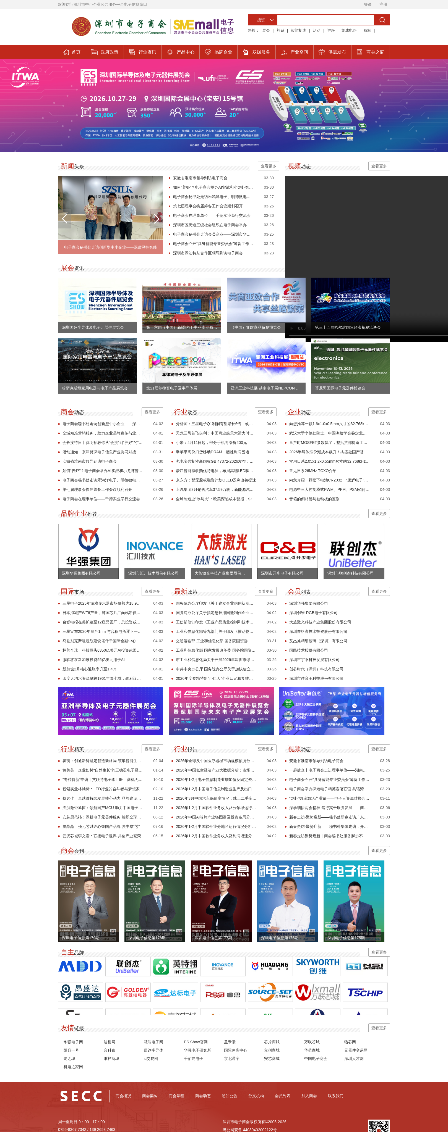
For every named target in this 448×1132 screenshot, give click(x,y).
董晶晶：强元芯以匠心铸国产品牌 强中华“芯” (101, 826)
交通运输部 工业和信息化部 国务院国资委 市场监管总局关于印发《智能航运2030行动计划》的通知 (216, 641)
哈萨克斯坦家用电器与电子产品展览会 (95, 388)
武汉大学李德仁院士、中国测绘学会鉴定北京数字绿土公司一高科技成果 (329, 433)
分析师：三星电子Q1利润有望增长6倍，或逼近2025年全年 (216, 424)
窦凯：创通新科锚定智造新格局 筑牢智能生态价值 (102, 761)
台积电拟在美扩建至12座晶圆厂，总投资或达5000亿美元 (102, 622)
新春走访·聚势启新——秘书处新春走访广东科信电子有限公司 (329, 817)
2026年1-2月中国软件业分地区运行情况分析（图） (216, 826)
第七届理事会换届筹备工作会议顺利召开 (208, 206)
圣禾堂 (230, 1042)
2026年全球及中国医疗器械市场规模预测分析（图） (216, 761)
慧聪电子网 (153, 1042)
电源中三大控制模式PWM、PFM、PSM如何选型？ (329, 489)
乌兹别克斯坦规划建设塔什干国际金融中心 (99, 641)
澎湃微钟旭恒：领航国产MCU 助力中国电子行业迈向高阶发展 (102, 808)
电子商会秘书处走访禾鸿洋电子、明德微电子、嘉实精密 (213, 197)
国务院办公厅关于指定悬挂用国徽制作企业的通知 (216, 613)
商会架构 (150, 1096)
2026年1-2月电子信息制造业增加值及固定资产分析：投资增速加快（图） (216, 779)
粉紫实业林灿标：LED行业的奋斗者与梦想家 (101, 789)
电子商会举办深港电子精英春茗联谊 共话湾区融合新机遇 (329, 789)
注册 (383, 4)
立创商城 (272, 1050)
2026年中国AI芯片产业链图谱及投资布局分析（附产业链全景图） (216, 817)
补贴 (280, 30)
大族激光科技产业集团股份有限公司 (320, 622)
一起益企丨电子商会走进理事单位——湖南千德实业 (329, 770)
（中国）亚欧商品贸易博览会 (256, 327)
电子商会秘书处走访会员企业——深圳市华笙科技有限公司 (213, 234)
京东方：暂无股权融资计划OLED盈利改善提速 (216, 480)
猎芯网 (350, 1042)
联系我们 (335, 1096)
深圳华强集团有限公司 (308, 603)
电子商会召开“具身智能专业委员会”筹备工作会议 (213, 244)
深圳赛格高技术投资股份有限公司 (318, 631)
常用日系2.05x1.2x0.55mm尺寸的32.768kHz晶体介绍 (329, 461)
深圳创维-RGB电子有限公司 (313, 613)
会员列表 (282, 1096)
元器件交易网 (356, 1050)
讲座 (331, 30)
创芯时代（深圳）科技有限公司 (316, 669)
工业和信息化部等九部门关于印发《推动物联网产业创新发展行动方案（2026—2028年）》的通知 (216, 631)
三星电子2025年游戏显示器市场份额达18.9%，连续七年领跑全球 (102, 603)
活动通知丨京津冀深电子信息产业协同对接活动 (102, 452)
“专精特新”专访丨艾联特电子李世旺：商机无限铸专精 (102, 779)
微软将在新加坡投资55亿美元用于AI (93, 660)
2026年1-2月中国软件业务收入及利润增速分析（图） (216, 836)
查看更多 (268, 166)
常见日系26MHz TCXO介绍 (313, 471)
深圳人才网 (354, 1058)
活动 (317, 30)
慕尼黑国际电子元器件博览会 (340, 388)
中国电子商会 (315, 1058)
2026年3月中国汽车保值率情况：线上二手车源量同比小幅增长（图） (216, 798)
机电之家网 (73, 1067)
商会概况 (123, 1096)
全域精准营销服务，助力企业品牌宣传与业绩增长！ (102, 433)
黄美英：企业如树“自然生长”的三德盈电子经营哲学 (102, 770)
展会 (266, 30)
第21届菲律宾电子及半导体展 (171, 388)
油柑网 (109, 1042)
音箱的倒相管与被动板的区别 (314, 499)
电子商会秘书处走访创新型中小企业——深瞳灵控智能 (110, 247)
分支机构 (256, 1096)
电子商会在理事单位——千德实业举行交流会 (212, 215)
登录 (368, 4)
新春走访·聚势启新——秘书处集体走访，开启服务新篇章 (329, 826)
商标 (367, 30)
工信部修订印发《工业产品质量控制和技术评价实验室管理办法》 (216, 622)
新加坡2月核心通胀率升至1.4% (89, 669)
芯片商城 (272, 1042)
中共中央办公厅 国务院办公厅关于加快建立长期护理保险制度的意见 (216, 669)
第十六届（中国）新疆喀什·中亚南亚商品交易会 (181, 327)
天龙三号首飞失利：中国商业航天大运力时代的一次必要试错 (216, 433)
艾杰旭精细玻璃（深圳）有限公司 (318, 641)
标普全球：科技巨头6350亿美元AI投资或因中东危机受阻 (102, 650)
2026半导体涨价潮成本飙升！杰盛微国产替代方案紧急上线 (329, 452)
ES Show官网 (196, 1042)
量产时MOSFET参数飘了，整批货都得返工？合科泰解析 (329, 442)
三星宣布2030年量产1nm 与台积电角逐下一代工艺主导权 (102, 631)
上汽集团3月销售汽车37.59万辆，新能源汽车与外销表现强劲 (216, 489)
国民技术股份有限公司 (308, 650)
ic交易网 (151, 1058)
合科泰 (109, 1050)
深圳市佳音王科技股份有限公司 (316, 678)
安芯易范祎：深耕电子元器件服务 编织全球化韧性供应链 (102, 817)
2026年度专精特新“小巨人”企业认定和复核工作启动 (216, 678)
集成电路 (349, 30)
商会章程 (176, 1096)
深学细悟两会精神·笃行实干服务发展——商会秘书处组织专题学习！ (329, 808)
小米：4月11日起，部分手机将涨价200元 (211, 442)
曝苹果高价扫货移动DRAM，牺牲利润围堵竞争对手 (216, 452)
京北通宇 (231, 1058)
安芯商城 (272, 1058)
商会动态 (203, 1096)
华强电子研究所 (197, 1050)
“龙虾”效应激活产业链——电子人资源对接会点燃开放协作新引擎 (329, 798)
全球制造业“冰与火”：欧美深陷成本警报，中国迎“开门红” (216, 499)
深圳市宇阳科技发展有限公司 (314, 660)
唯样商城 (111, 1058)
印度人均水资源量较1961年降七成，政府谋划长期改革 (102, 678)
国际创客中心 (235, 1050)
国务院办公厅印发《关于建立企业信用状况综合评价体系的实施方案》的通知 (216, 603)
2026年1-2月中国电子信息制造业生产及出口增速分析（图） (216, 789)
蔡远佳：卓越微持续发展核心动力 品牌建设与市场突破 (102, 798)
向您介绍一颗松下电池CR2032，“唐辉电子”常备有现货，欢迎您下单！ (329, 480)
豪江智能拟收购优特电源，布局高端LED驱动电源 (216, 471)
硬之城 (69, 1058)
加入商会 (309, 1096)
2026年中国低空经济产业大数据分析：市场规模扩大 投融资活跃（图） (216, 770)
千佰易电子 (193, 1058)
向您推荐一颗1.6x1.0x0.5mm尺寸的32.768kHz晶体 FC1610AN (329, 424)
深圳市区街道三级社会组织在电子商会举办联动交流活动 (213, 225)
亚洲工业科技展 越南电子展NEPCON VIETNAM (266, 388)
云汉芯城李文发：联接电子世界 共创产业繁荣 (101, 836)
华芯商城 (312, 1050)
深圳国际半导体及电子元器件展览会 (93, 327)
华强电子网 (73, 1042)
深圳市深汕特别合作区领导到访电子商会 (208, 253)
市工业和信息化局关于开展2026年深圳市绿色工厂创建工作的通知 (216, 660)
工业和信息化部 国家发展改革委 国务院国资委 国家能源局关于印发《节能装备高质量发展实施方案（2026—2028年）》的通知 (216, 650)
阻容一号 (71, 1050)
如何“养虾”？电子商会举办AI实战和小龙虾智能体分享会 (213, 187)
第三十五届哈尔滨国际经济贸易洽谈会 (348, 327)
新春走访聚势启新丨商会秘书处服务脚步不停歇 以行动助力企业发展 (329, 836)
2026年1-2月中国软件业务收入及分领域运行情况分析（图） (216, 808)
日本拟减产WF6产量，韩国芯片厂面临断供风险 (102, 613)
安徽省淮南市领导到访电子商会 (200, 178)
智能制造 (298, 30)
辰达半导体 (153, 1050)
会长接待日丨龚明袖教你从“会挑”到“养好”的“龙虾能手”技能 (102, 442)
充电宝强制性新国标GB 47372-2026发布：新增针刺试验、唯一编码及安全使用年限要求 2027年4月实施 (216, 461)
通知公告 (229, 1096)
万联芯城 (312, 1042)
